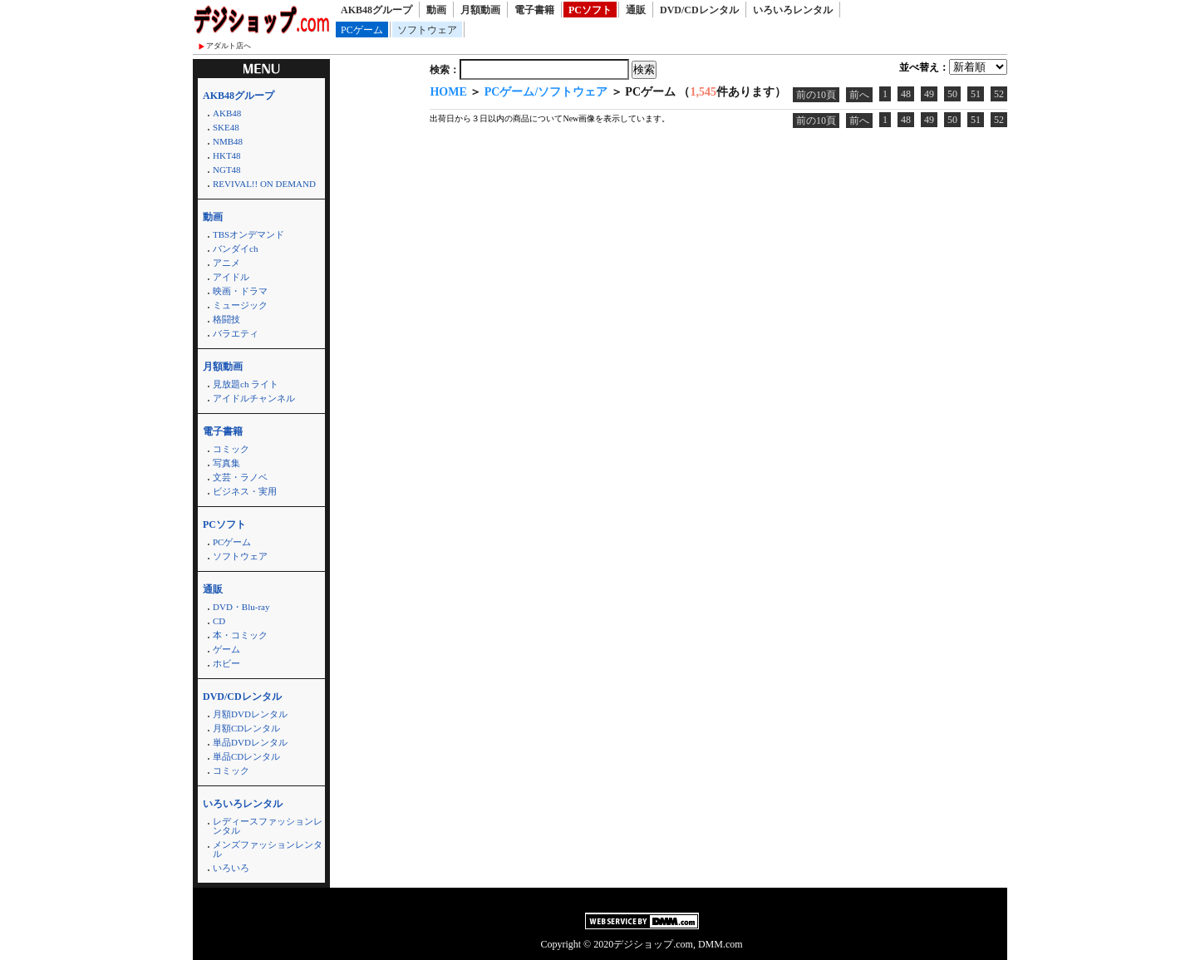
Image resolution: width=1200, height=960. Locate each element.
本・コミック (240, 635)
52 (999, 94)
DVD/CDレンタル (699, 10)
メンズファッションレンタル (267, 849)
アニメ (226, 263)
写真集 (226, 463)
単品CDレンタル (246, 756)
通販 (636, 10)
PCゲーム (362, 30)
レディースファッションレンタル (267, 825)
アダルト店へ (228, 46)
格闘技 (226, 319)
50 (952, 94)
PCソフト (590, 10)
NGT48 (227, 170)
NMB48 (228, 141)
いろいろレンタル (793, 10)
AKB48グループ (376, 10)
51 (976, 94)
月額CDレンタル (246, 728)
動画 (436, 10)
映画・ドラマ (240, 291)
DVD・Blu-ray (241, 607)
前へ (859, 95)
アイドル (231, 277)
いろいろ (231, 868)
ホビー (226, 663)
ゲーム (226, 649)
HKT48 (227, 155)
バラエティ (235, 333)
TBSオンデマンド (248, 234)
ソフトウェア (427, 30)
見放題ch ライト (245, 384)
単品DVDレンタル (250, 742)
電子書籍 (534, 10)
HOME (448, 92)
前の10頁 (816, 95)
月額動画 (480, 10)
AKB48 (227, 113)
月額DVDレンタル (250, 714)
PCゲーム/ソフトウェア (546, 92)
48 (906, 94)
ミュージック (240, 305)
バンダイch (235, 249)
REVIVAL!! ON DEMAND (264, 184)
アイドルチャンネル (254, 398)
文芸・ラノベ (240, 477)
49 (929, 94)
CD (219, 621)
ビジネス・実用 (245, 491)
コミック (231, 449)
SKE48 (226, 127)
